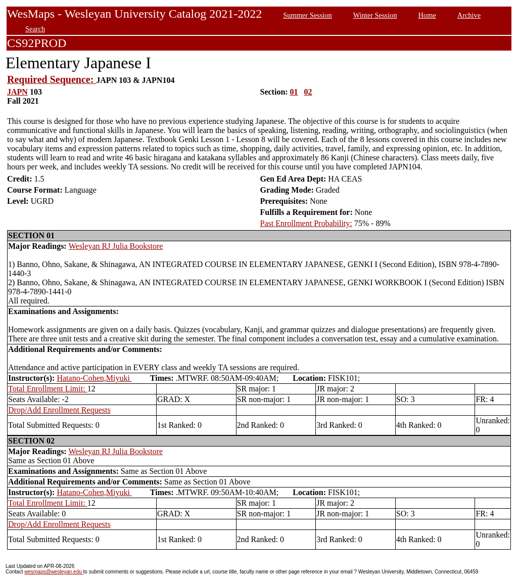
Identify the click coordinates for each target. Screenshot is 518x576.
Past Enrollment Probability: (306, 223)
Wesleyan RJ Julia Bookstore (116, 246)
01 (294, 91)
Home (427, 15)
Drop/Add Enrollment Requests (59, 410)
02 (308, 91)
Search (35, 29)
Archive (469, 15)
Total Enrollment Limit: (47, 388)
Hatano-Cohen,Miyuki (94, 378)
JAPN (17, 91)
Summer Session (307, 15)
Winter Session (375, 15)
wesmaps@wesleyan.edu (53, 571)
